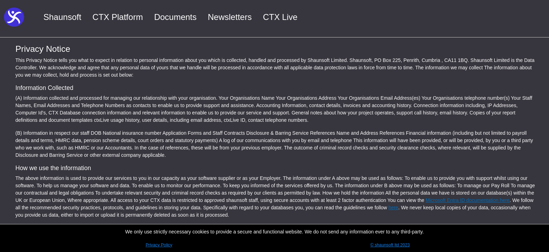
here (393, 207)
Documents (175, 17)
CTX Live (280, 17)
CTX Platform (117, 17)
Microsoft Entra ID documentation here (468, 200)
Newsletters (230, 17)
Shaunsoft (62, 17)
